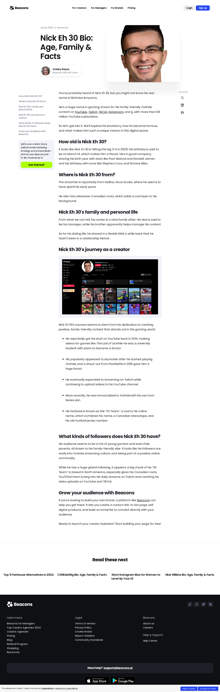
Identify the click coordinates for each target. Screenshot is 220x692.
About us (148, 623)
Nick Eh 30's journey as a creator (32, 116)
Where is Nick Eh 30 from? (32, 101)
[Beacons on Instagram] (196, 604)
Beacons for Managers (21, 623)
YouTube (81, 112)
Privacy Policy (83, 627)
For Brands (117, 8)
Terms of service (85, 623)
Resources (13, 652)
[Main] (19, 8)
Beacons (143, 500)
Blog (9, 639)
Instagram (115, 112)
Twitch (92, 112)
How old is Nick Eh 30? (30, 96)
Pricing (131, 8)
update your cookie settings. (66, 688)
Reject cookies (189, 688)
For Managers (99, 8)
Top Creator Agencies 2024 (24, 627)
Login (189, 8)
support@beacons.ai (118, 668)
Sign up (203, 8)
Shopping (12, 648)
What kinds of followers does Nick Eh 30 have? (34, 125)
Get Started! (36, 165)
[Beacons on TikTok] (189, 604)
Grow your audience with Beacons (32, 133)
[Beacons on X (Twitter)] (202, 604)
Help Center (150, 640)
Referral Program (17, 644)
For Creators (79, 8)
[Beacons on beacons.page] (209, 604)
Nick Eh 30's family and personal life (31, 108)
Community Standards (89, 639)
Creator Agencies (17, 631)
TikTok (103, 112)
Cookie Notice (83, 631)
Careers (148, 627)
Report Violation (85, 635)
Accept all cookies (208, 688)
